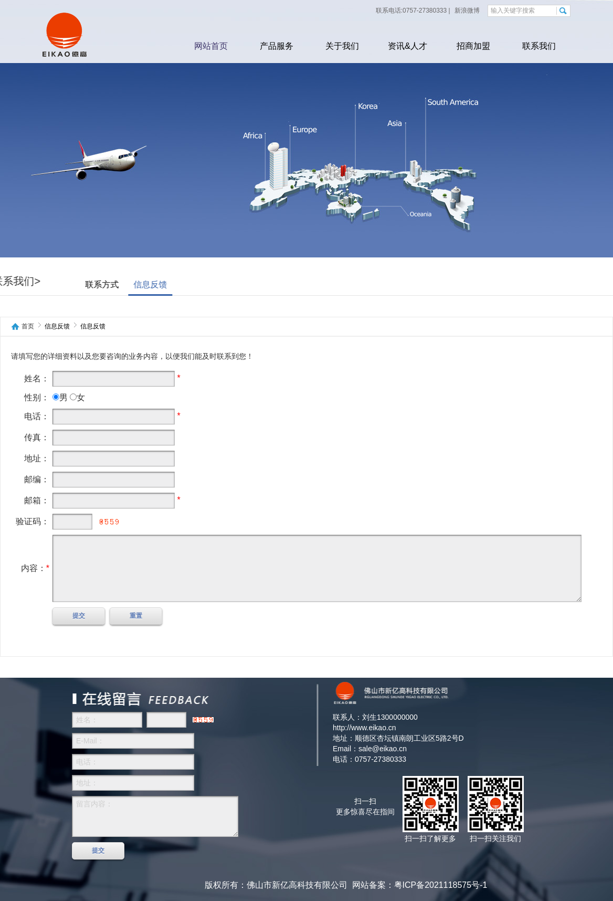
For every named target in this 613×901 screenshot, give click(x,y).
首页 (28, 326)
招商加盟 (473, 46)
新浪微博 (466, 10)
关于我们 (342, 46)
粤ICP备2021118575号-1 (441, 885)
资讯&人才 (407, 46)
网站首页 (211, 46)
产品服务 (276, 46)
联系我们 (539, 46)
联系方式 (74, 284)
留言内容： (155, 816)
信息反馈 (123, 284)
